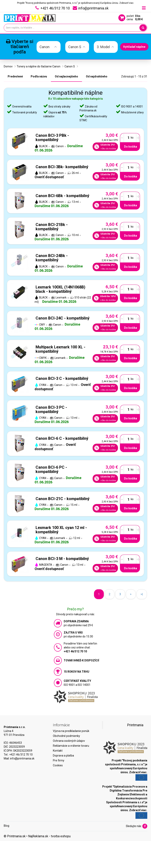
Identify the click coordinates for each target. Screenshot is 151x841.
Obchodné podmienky (66, 735)
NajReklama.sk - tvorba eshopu (49, 836)
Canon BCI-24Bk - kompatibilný (52, 257)
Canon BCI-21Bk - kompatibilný (52, 226)
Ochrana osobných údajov (69, 740)
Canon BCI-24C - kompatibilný (62, 318)
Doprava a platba (63, 755)
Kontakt (58, 750)
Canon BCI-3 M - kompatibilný (62, 558)
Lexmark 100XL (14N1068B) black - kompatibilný (60, 289)
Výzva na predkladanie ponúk (71, 731)
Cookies (58, 765)
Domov (8, 66)
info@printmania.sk (22, 758)
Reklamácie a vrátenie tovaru (71, 745)
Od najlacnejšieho (66, 76)
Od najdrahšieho (96, 76)
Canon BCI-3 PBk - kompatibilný (52, 137)
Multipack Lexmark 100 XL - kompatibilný (60, 349)
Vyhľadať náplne (134, 47)
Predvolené (15, 76)
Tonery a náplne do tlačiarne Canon (38, 66)
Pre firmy (58, 760)
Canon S (69, 66)
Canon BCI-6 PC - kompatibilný (51, 469)
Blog (6, 825)
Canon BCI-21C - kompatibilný (62, 498)
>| (142, 594)
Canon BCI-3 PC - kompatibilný (51, 409)
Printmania (135, 725)
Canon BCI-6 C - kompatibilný (62, 438)
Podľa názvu (39, 76)
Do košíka (130, 146)
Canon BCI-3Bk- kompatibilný (62, 166)
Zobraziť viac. (126, 3)
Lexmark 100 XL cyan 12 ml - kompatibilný (61, 529)
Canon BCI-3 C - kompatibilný (62, 378)
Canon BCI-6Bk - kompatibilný (62, 195)
